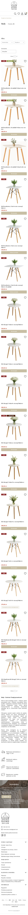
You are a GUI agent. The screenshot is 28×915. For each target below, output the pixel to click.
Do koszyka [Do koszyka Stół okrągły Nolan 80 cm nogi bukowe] (14, 410)
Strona (12, 56)
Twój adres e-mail (6, 793)
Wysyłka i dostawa (6, 878)
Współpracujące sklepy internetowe (10, 856)
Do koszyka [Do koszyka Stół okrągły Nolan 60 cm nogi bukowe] (14, 331)
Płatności (3, 875)
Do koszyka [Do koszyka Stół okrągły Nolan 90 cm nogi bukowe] (14, 449)
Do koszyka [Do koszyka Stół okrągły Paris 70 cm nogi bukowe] (14, 567)
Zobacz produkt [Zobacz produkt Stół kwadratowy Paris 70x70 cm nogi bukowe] (14, 252)
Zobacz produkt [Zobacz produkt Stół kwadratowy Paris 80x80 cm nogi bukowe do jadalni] (14, 292)
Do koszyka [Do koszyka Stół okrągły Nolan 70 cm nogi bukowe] (14, 370)
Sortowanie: (4, 48)
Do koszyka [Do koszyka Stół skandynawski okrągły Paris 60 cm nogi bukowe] (14, 646)
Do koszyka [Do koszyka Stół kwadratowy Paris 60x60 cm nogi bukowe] (14, 213)
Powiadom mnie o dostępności (10, 607)
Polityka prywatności (6, 890)
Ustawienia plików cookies (8, 894)
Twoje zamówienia (6, 862)
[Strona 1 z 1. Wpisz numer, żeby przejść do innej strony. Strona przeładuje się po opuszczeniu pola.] (15, 56)
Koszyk (3, 865)
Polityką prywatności (15, 802)
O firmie (3, 847)
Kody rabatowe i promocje (8, 854)
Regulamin (11, 799)
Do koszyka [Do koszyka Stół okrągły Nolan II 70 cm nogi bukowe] (14, 528)
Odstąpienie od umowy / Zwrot (9, 849)
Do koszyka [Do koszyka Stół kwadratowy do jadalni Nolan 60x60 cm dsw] (14, 95)
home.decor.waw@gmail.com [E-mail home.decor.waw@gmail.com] (10, 829)
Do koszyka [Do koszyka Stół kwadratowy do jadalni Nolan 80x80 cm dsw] (14, 173)
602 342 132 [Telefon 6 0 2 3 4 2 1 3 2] (6, 827)
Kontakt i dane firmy (6, 845)
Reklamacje (4, 852)
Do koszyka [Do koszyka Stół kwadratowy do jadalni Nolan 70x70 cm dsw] (14, 134)
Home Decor (6, 18)
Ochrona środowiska (6, 892)
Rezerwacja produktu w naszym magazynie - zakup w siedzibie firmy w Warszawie (13, 880)
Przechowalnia (5, 869)
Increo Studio (16, 910)
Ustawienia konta (5, 867)
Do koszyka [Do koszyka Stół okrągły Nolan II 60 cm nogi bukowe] (14, 489)
